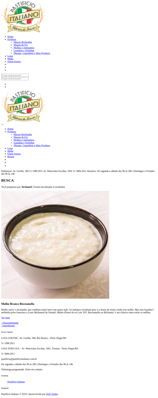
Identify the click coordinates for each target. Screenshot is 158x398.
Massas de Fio (21, 45)
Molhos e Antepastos (24, 47)
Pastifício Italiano (16, 381)
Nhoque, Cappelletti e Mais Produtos (32, 53)
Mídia (10, 58)
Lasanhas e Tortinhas (24, 50)
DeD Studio (52, 394)
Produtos (11, 39)
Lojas (10, 56)
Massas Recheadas (23, 42)
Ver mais (5, 317)
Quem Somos (14, 61)
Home (10, 36)
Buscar (10, 156)
